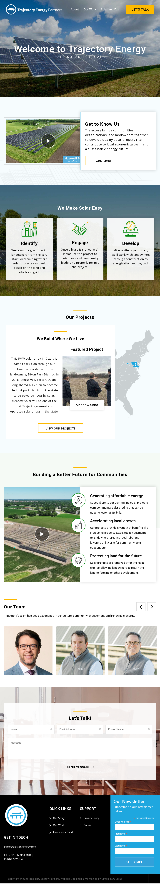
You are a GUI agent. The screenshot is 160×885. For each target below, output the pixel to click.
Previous (140, 608)
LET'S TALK (140, 9)
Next (151, 608)
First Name (121, 835)
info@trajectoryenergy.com (20, 848)
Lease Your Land (63, 834)
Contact (88, 826)
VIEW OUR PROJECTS (60, 429)
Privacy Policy (91, 819)
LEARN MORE (105, 161)
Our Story (59, 819)
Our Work (90, 9)
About (75, 9)
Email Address (123, 823)
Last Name (121, 847)
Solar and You (110, 9)
